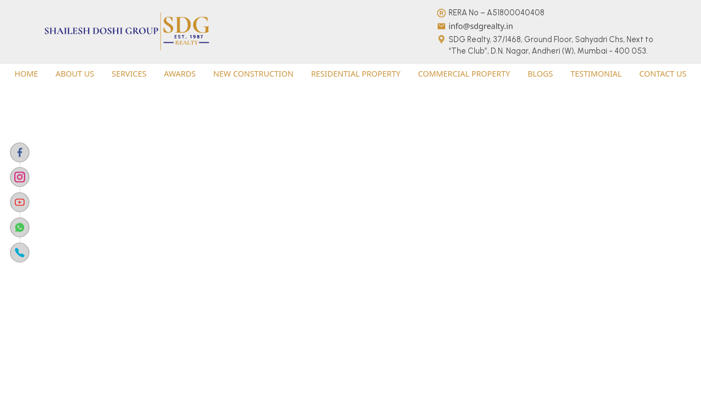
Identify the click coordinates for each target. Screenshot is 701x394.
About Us (75, 73)
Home (26, 73)
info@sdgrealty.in (481, 26)
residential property (355, 73)
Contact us (662, 73)
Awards (180, 73)
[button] (26, 73)
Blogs (540, 73)
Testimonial (596, 73)
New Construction (253, 73)
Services (129, 73)
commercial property (464, 73)
